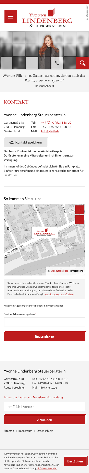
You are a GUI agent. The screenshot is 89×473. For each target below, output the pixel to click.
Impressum (25, 430)
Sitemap (9, 430)
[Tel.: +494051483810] (56, 123)
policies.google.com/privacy (59, 294)
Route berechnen (15, 387)
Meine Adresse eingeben (20, 314)
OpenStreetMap (59, 271)
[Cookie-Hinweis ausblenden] (75, 461)
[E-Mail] (44, 406)
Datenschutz (45, 430)
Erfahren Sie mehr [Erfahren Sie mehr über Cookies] (47, 468)
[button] (57, 63)
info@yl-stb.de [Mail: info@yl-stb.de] (50, 131)
